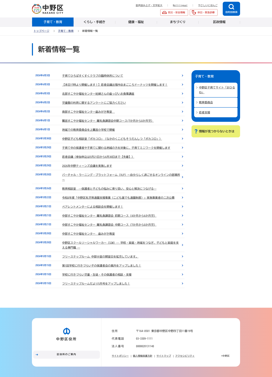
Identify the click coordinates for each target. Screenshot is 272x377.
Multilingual (180, 5)
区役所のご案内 (66, 354)
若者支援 (204, 112)
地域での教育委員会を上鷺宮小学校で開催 (88, 129)
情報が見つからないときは (216, 131)
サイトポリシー (120, 356)
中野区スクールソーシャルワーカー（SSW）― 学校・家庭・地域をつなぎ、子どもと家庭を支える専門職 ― (120, 245)
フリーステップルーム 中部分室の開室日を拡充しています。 (100, 256)
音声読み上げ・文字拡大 (149, 5)
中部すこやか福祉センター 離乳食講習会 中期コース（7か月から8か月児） (109, 224)
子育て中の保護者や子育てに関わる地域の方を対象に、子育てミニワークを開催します (116, 147)
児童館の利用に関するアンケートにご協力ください (94, 102)
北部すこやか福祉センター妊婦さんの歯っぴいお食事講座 (98, 93)
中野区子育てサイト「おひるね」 (217, 90)
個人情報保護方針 (142, 356)
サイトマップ (163, 356)
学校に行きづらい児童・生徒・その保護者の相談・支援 (96, 274)
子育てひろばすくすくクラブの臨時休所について (92, 75)
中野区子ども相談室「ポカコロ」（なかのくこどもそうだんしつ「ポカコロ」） (112, 138)
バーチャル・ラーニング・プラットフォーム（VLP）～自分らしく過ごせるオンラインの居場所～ (121, 177)
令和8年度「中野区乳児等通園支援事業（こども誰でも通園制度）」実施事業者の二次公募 (118, 197)
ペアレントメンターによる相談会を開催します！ (92, 206)
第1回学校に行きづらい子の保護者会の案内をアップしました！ (101, 265)
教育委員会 (206, 102)
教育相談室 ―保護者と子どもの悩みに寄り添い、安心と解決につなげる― (109, 188)
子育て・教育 (66, 31)
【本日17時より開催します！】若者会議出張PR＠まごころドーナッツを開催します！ (115, 84)
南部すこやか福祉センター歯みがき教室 (88, 111)
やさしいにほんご (208, 5)
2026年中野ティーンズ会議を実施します (87, 165)
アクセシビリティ (185, 356)
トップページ (41, 31)
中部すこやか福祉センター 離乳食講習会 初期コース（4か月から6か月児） (109, 215)
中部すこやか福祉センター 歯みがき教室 (88, 233)
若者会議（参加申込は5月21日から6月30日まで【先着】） (98, 156)
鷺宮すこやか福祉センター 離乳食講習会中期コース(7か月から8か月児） (108, 120)
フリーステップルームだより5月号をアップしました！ (96, 283)
